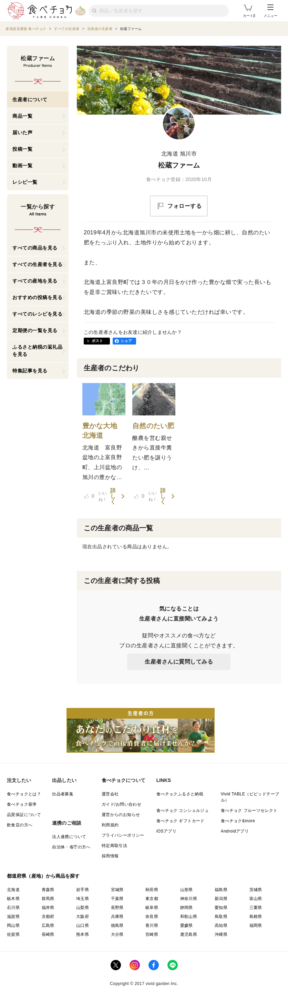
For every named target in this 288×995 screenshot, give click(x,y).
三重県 (255, 907)
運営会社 (110, 794)
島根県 (255, 916)
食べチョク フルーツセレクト (249, 810)
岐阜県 (151, 907)
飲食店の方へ (19, 825)
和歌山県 (188, 916)
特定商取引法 (114, 845)
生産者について (30, 99)
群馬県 (48, 898)
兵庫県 (117, 916)
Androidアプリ (235, 831)
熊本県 (82, 934)
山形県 (186, 889)
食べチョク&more (238, 820)
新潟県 (221, 898)
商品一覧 (22, 116)
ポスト (97, 341)
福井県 (48, 907)
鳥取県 (221, 916)
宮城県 (117, 889)
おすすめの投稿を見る (37, 297)
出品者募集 (62, 794)
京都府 (48, 916)
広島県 (48, 925)
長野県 (117, 907)
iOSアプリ (166, 831)
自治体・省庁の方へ (71, 847)
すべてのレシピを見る (37, 314)
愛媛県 (186, 925)
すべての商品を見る (35, 248)
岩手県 (82, 889)
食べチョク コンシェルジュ (182, 810)
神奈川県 (188, 898)
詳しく (113, 496)
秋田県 (151, 889)
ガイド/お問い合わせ (121, 804)
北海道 (13, 889)
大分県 (117, 934)
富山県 (255, 898)
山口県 (82, 925)
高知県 (221, 925)
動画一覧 (22, 165)
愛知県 (221, 907)
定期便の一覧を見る (35, 330)
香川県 (151, 925)
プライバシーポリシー (123, 835)
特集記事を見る (30, 370)
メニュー (270, 11)
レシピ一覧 (25, 182)
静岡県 (186, 907)
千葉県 (117, 898)
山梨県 (82, 907)
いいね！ (95, 496)
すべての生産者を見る (37, 264)
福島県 (221, 889)
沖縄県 (221, 934)
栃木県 (13, 898)
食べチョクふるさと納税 (179, 794)
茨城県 (255, 889)
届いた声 (22, 132)
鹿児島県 (188, 934)
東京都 (151, 898)
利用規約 (110, 825)
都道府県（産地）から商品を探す (43, 876)
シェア (126, 341)
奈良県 (151, 916)
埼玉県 (82, 898)
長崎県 (48, 934)
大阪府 (82, 916)
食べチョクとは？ (24, 794)
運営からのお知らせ (121, 814)
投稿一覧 (22, 149)
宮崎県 (151, 934)
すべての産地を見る (35, 281)
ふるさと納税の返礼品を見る (37, 350)
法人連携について (69, 836)
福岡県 (255, 925)
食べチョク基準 (22, 804)
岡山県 (13, 925)
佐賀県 (13, 934)
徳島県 (117, 925)
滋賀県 (13, 916)
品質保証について (24, 814)
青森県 (48, 889)
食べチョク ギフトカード (180, 820)
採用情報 (110, 856)
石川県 (13, 907)
